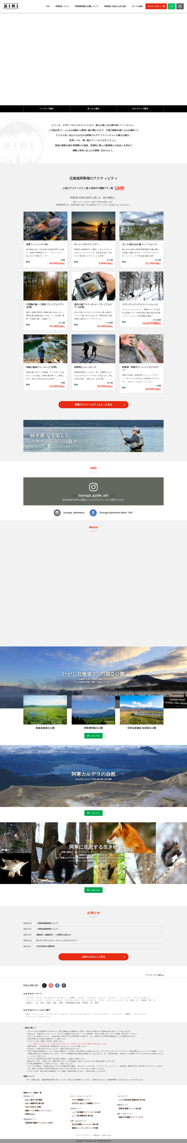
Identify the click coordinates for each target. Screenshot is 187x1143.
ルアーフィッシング (115, 1000)
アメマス (29, 998)
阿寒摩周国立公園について (86, 6)
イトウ (38, 998)
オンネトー (61, 998)
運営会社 (97, 1135)
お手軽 (72, 998)
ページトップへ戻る (154, 975)
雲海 (96, 1003)
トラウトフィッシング (96, 998)
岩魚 (132, 1000)
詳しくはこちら (93, 736)
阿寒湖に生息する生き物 (115, 6)
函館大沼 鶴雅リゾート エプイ (131, 1117)
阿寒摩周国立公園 (72, 1003)
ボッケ (59, 1000)
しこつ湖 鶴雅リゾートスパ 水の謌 (86, 1112)
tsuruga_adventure (69, 512)
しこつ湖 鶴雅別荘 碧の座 (82, 1116)
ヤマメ (101, 1000)
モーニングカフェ (89, 1000)
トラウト (80, 998)
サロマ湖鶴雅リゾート (81, 1100)
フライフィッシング (34, 1000)
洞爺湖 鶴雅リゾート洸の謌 (130, 1108)
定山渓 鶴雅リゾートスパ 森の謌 (85, 1124)
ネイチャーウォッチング (80, 1014)
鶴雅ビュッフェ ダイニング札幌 (85, 1128)
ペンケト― (49, 1000)
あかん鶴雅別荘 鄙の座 (34, 1103)
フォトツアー (117, 1014)
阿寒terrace (30, 1114)
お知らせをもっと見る (93, 956)
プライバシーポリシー (83, 1135)
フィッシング (124, 998)
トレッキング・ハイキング (57, 1014)
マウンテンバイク (72, 1000)
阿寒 (61, 1003)
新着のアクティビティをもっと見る (93, 404)
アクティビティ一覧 (156, 6)
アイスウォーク (139, 1014)
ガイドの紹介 (137, 6)
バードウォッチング (101, 1014)
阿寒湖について (62, 6)
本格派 (143, 1000)
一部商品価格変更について (47, 923)
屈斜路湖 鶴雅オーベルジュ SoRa (39, 1123)
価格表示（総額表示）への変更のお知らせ (53, 935)
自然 (42, 1003)
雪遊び (128, 1014)
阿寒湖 (85, 1003)
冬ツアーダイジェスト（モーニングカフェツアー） (57, 940)
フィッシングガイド (141, 998)
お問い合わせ (106, 1135)
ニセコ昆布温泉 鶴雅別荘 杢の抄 (132, 1100)
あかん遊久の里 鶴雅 (33, 1100)
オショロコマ (49, 998)
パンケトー (112, 998)
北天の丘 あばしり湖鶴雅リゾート (86, 1103)
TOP (48, 6)
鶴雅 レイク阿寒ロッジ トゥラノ (38, 1111)
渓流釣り (29, 1003)
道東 (54, 1003)
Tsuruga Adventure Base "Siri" (111, 512)
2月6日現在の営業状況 (45, 946)
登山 (28, 1014)
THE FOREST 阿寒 (33, 1107)
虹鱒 (48, 1003)
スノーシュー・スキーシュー (38, 1017)
